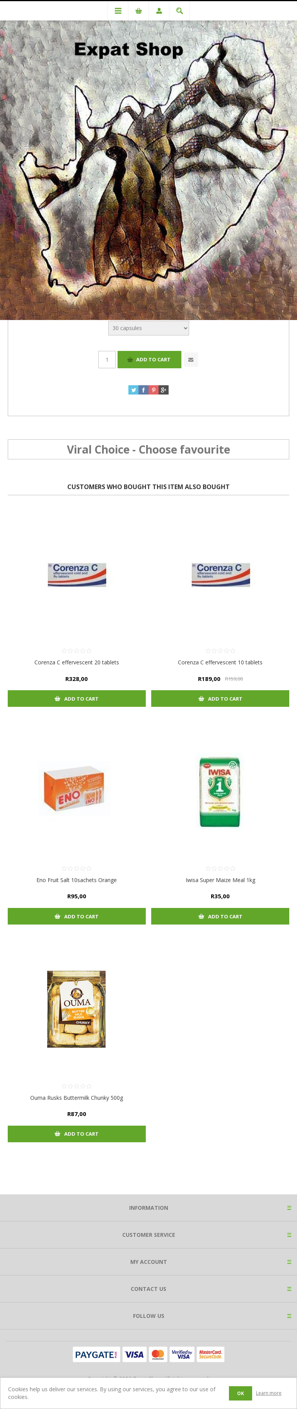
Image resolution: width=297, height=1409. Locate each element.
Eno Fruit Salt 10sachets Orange (76, 880)
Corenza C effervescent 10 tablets (220, 662)
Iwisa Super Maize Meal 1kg (220, 880)
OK (240, 1393)
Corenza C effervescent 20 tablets (76, 662)
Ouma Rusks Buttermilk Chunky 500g (76, 1097)
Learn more (269, 1393)
